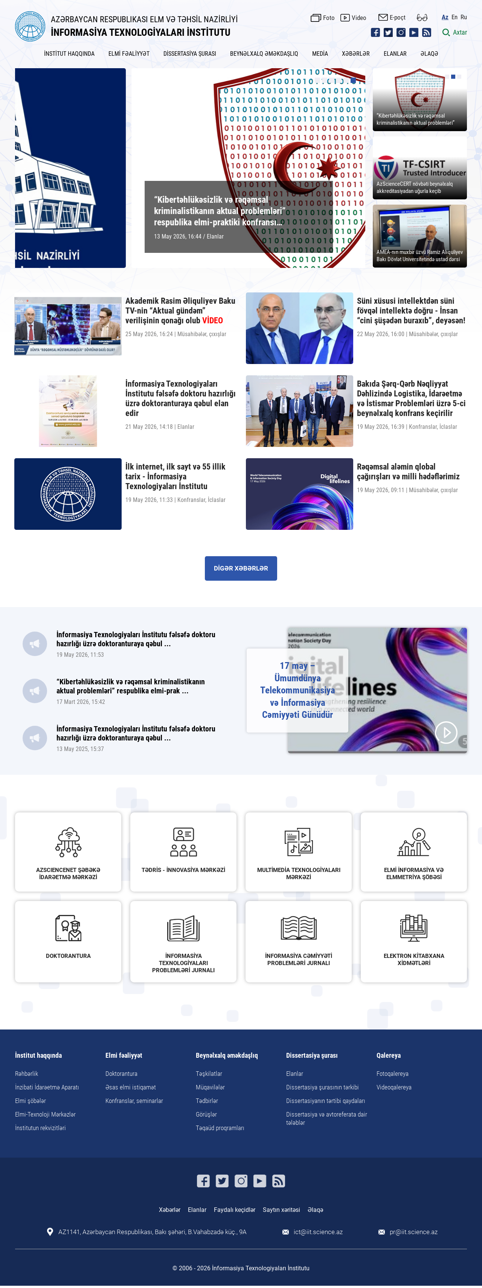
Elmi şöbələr (30, 1100)
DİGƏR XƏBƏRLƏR (241, 568)
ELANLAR (395, 53)
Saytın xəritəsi (281, 1209)
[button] (317, 80)
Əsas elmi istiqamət (130, 1087)
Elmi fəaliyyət (123, 1055)
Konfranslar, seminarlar (134, 1100)
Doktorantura (121, 1073)
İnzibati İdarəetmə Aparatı (47, 1087)
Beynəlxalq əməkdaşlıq (227, 1055)
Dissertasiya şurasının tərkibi (322, 1087)
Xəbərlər (169, 1209)
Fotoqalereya (393, 1073)
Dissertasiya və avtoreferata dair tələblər (326, 1118)
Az (445, 17)
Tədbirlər (207, 1100)
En (454, 17)
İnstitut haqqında (38, 1055)
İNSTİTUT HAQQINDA (69, 53)
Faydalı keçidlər (234, 1209)
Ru (464, 17)
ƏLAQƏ (429, 53)
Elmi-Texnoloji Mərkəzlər (45, 1114)
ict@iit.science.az (318, 1232)
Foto (329, 17)
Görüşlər (206, 1114)
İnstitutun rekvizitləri (40, 1128)
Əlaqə (315, 1209)
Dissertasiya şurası (312, 1055)
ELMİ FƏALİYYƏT (128, 53)
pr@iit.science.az (414, 1232)
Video (359, 17)
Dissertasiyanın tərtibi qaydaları (325, 1100)
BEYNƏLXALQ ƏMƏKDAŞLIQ (264, 53)
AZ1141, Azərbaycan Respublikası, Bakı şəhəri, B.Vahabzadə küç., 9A (152, 1232)
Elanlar (294, 1073)
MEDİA (320, 53)
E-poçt (398, 17)
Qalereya (389, 1055)
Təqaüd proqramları (220, 1128)
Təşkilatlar (209, 1073)
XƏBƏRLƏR (356, 53)
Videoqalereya (394, 1087)
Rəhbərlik (26, 1073)
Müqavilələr (210, 1087)
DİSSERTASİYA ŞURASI (189, 53)
